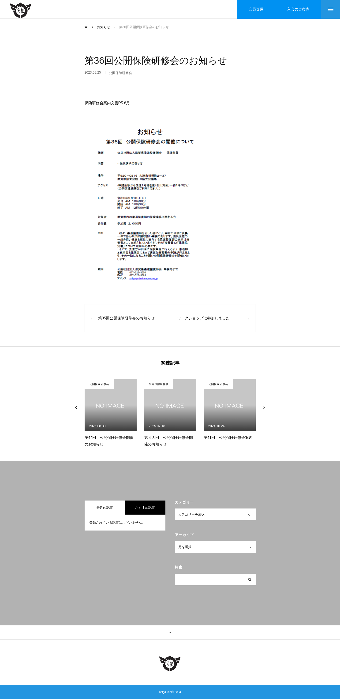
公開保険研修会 (99, 384)
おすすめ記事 (145, 507)
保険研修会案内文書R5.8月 (107, 103)
